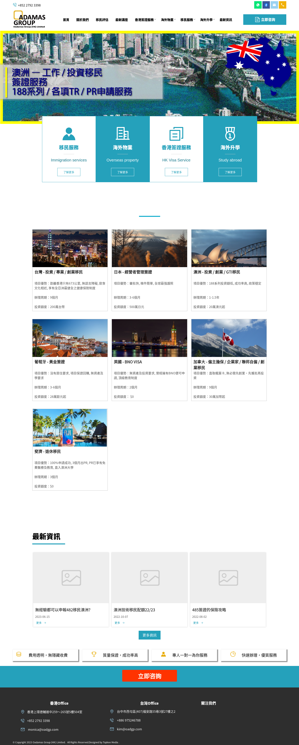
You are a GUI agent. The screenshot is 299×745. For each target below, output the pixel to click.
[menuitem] (66, 19)
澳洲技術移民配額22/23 (134, 610)
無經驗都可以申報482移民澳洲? (62, 610)
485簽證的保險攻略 (209, 610)
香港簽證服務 (144, 19)
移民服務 (186, 19)
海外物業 (167, 19)
